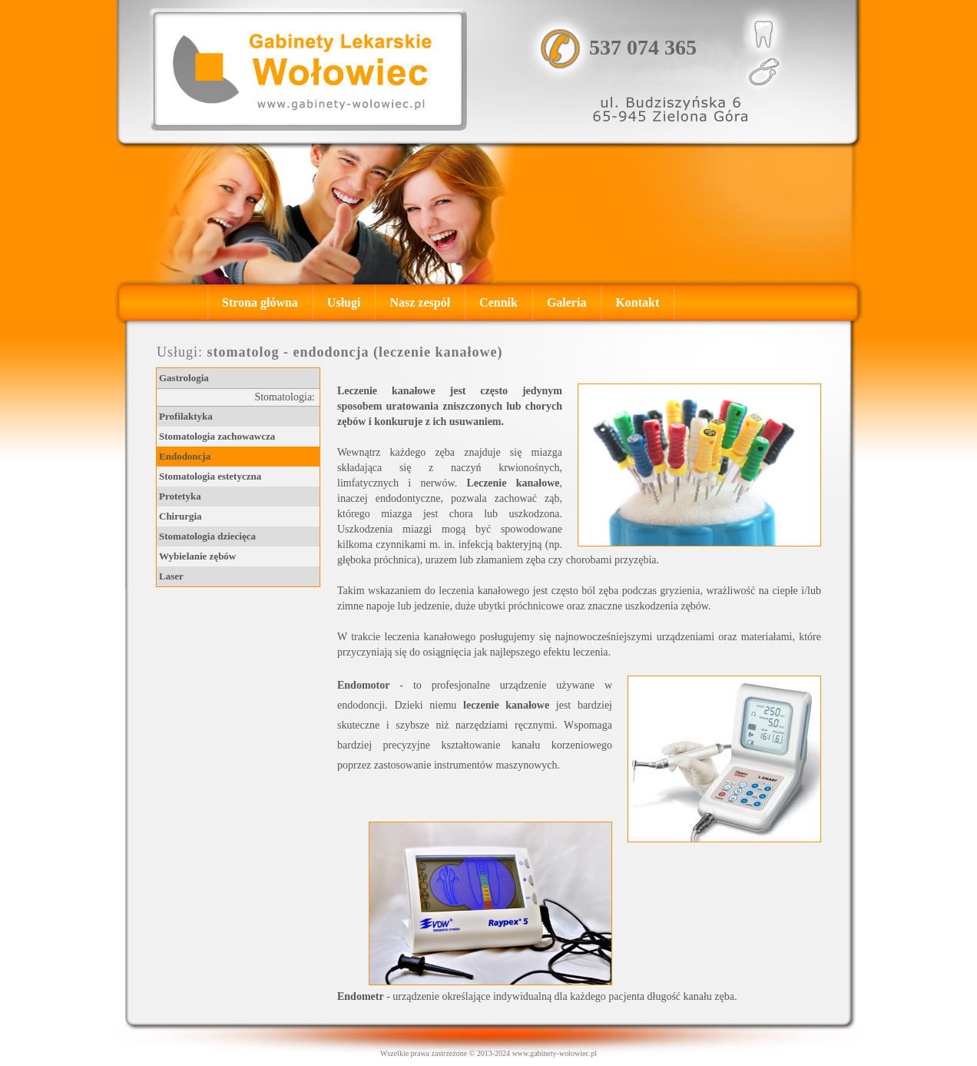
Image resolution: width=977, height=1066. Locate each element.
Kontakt (637, 302)
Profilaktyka (186, 416)
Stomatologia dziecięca (207, 536)
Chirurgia (180, 516)
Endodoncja (184, 456)
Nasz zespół (419, 302)
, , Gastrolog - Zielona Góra (308, 69)
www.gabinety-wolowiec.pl (554, 1053)
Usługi (344, 302)
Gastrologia (184, 378)
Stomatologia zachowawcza (217, 436)
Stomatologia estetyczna (210, 476)
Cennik (498, 302)
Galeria (567, 302)
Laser (171, 576)
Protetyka (180, 496)
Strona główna (260, 302)
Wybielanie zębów (197, 556)
